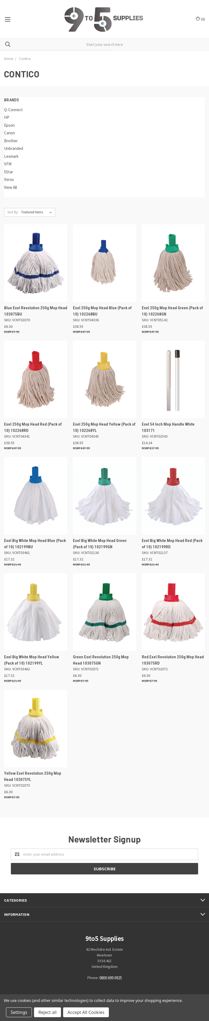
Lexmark (11, 156)
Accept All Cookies (85, 1012)
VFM (7, 163)
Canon (9, 132)
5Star (8, 171)
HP (6, 117)
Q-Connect (13, 109)
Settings (19, 1012)
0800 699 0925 (110, 978)
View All (10, 187)
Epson (9, 125)
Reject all (47, 1012)
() (200, 19)
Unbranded (13, 148)
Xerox (9, 179)
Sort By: (13, 212)
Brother (11, 140)
